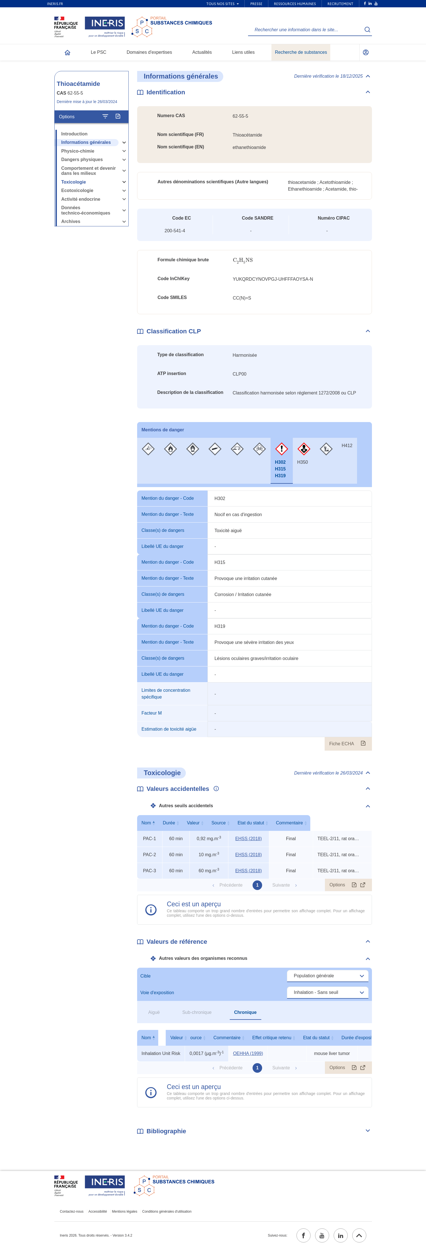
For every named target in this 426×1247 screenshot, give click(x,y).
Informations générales (86, 142)
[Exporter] (118, 116)
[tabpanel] (254, 620)
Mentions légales (124, 1211)
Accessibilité (97, 1211)
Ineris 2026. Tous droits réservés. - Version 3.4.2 (96, 1235)
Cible (145, 976)
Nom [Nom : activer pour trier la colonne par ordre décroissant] (148, 822)
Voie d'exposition (157, 992)
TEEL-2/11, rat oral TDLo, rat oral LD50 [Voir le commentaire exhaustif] (339, 838)
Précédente (230, 885)
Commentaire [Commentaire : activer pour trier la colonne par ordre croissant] (340, 822)
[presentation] (243, 260)
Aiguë (154, 1012)
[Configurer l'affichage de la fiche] (105, 116)
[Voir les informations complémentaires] (214, 789)
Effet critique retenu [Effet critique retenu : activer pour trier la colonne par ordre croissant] (330, 1037)
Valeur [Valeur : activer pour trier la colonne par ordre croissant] (207, 822)
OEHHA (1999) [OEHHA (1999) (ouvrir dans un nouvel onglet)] (248, 1053)
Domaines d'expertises (149, 52)
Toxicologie (73, 182)
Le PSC (98, 52)
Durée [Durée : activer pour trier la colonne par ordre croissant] (175, 822)
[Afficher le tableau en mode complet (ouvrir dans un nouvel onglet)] (362, 885)
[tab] (148, 461)
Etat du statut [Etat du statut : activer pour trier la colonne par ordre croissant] (289, 822)
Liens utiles (243, 52)
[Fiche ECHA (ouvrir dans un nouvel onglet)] (363, 744)
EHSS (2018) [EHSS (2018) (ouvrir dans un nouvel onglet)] (248, 838)
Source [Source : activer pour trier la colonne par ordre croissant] (247, 822)
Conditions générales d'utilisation (166, 1211)
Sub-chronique (196, 1012)
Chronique (245, 1012)
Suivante (281, 885)
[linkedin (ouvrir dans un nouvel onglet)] (341, 1235)
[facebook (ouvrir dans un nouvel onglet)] (303, 1235)
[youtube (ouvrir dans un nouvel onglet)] (322, 1235)
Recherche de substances (301, 52)
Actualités (202, 52)
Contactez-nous (72, 1211)
